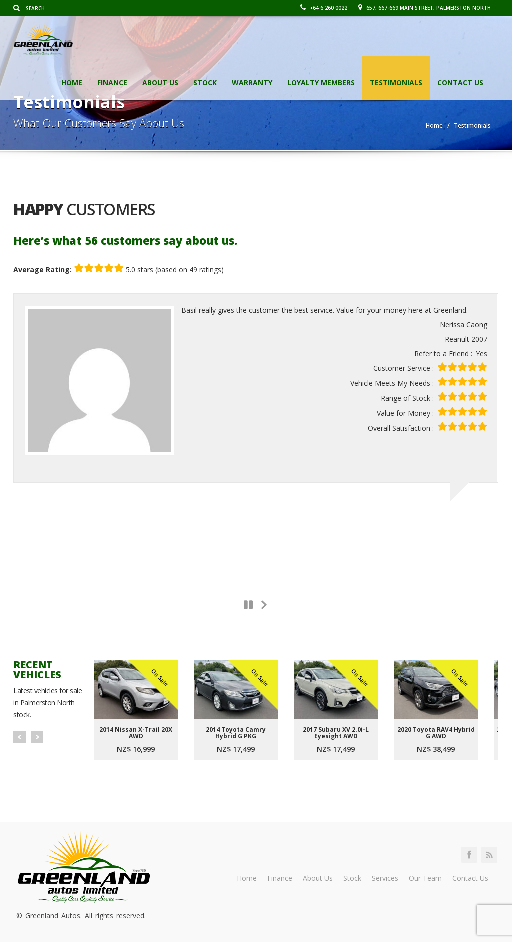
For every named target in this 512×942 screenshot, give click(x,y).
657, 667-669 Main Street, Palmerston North (424, 7)
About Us (160, 82)
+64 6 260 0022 (324, 7)
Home (72, 82)
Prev (20, 737)
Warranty (252, 82)
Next (37, 737)
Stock (205, 82)
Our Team (425, 878)
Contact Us (461, 82)
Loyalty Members (321, 82)
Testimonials (396, 82)
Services (385, 878)
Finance (113, 82)
